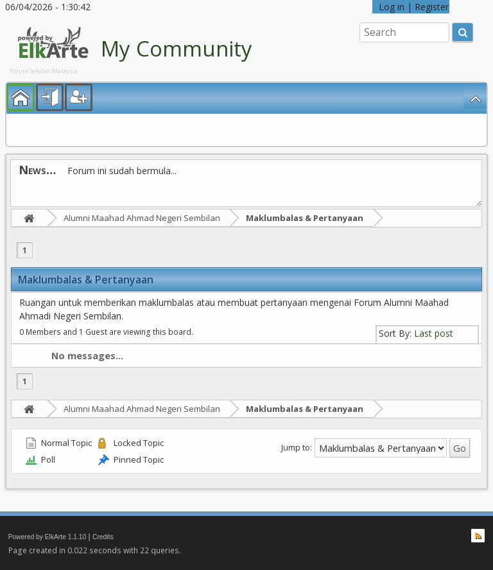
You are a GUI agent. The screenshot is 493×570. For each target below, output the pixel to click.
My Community (176, 48)
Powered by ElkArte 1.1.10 (47, 536)
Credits (103, 536)
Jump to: (296, 447)
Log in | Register (411, 7)
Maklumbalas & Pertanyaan (304, 218)
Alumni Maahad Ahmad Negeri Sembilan (142, 218)
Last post (433, 333)
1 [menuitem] (24, 250)
